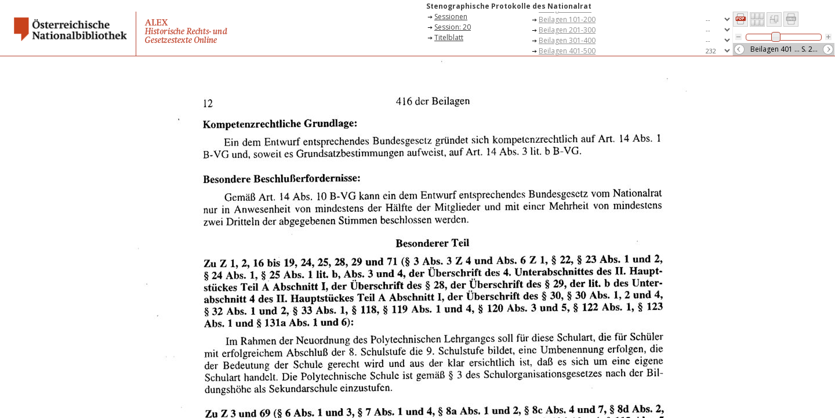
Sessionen (450, 16)
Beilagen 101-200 (567, 19)
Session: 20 (452, 27)
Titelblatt (448, 37)
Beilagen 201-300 (567, 30)
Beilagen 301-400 (567, 40)
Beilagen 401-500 (567, 51)
